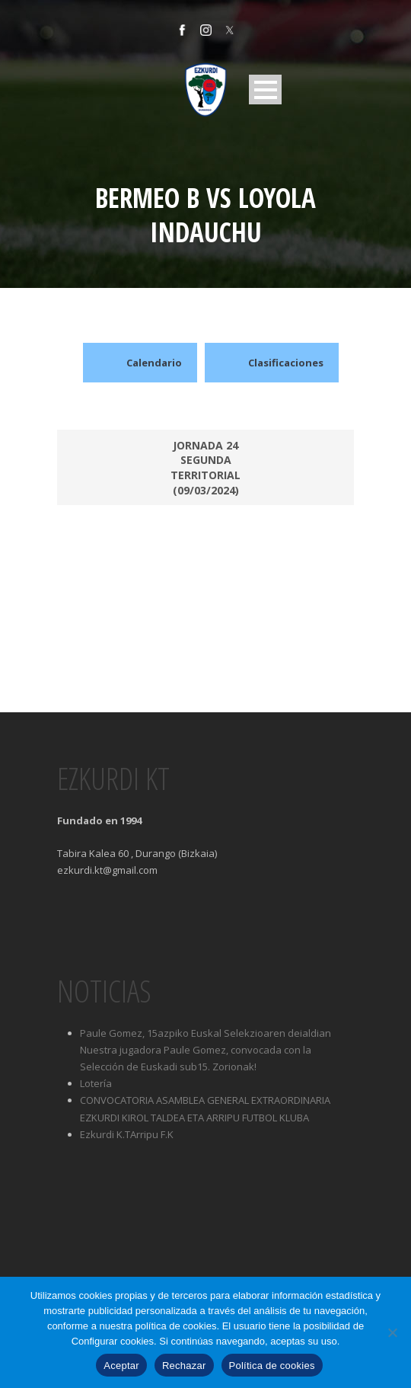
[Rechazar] (392, 1332)
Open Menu (265, 89)
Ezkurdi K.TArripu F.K (127, 1134)
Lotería (96, 1083)
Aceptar (121, 1365)
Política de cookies (272, 1365)
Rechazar (184, 1365)
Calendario (140, 362)
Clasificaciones (271, 362)
